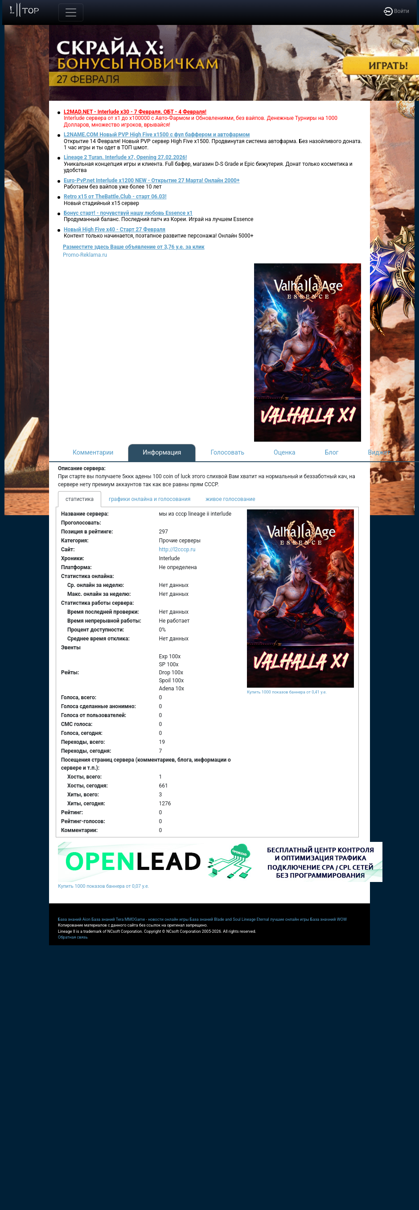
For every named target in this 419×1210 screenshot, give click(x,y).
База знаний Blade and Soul (215, 919)
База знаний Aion (74, 919)
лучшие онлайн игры (289, 919)
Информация (162, 452)
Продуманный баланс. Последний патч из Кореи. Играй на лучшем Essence (158, 219)
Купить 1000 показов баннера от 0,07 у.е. (103, 886)
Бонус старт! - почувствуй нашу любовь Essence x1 (128, 213)
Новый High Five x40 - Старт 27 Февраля (114, 229)
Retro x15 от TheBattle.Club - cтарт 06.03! (115, 196)
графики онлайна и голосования (149, 499)
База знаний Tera (107, 919)
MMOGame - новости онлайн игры (157, 919)
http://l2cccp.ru (177, 549)
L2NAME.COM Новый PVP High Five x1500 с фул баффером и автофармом (157, 134)
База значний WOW (328, 919)
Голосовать (227, 452)
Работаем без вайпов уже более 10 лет (112, 187)
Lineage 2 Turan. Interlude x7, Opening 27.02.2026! (125, 157)
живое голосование (230, 499)
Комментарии (93, 452)
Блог (332, 452)
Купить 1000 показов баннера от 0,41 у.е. (287, 691)
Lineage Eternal (255, 919)
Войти (396, 11)
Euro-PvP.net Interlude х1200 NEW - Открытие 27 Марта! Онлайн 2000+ (152, 180)
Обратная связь (73, 937)
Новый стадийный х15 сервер (101, 203)
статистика (80, 499)
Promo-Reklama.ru (85, 255)
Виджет (379, 452)
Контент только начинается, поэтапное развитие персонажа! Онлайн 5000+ (159, 236)
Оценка (285, 452)
